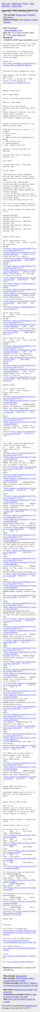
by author (24, 997)
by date (33, 994)
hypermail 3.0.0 (31, 1006)
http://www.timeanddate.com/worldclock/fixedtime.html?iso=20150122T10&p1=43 (19, 64)
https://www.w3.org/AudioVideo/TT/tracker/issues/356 (19, 727)
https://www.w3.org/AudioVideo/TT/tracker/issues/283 (19, 528)
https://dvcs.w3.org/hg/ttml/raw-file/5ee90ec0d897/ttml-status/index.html (19, 941)
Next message (24, 20)
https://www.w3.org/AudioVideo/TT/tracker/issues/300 (19, 684)
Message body (21, 15)
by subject (16, 997)
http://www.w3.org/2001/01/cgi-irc (16, 83)
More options (8, 17)
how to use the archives (17, 999)
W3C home (6, 4)
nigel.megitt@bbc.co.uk (13, 30)
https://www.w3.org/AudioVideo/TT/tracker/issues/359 (19, 746)
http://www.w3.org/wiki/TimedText (20, 962)
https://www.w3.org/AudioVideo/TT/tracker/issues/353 (19, 707)
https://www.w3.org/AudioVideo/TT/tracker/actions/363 (19, 259)
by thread (7, 997)
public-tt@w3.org (18, 35)
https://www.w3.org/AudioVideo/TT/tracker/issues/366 (19, 433)
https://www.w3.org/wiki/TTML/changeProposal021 (19, 912)
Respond (31, 15)
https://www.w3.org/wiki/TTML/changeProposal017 (19, 852)
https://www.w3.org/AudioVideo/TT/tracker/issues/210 (19, 468)
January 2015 (16, 6)
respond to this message (23, 990)
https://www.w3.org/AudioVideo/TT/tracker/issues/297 (19, 663)
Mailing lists (16, 4)
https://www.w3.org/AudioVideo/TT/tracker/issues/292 (19, 620)
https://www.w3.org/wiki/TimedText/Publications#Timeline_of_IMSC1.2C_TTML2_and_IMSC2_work (19, 932)
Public (25, 4)
